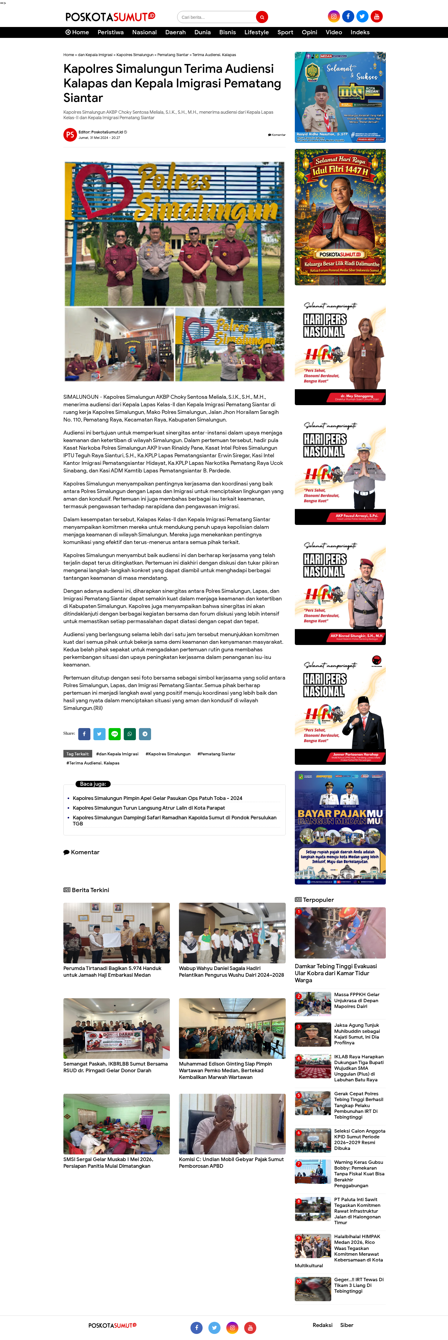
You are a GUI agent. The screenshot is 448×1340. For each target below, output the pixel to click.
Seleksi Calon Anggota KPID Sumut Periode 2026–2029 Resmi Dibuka (360, 1140)
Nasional (144, 32)
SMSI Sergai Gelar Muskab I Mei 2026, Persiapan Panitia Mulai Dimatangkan (108, 1162)
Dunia (202, 32)
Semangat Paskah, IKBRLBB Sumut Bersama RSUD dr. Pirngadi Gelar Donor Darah (115, 1067)
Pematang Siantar (173, 54)
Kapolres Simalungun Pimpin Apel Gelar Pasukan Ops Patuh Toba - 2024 (157, 798)
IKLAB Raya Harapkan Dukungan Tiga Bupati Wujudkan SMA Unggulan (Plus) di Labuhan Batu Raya (359, 1068)
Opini (309, 32)
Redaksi (323, 1325)
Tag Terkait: (77, 754)
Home (77, 32)
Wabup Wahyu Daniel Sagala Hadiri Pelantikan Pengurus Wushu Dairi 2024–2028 (231, 971)
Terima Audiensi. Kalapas (214, 54)
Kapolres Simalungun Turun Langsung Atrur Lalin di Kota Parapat (149, 808)
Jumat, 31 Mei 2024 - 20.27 (99, 138)
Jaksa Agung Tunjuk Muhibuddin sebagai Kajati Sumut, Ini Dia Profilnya (357, 1034)
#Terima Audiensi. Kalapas (93, 763)
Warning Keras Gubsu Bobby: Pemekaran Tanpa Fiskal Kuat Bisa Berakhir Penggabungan (359, 1174)
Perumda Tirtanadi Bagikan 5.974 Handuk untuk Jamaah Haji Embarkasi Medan (112, 971)
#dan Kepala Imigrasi (117, 754)
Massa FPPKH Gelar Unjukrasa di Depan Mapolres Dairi (356, 1000)
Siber (346, 1325)
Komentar (277, 135)
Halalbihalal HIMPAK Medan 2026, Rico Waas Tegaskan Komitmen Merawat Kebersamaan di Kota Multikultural (339, 1251)
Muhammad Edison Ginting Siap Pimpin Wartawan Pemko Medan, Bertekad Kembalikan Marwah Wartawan (225, 1070)
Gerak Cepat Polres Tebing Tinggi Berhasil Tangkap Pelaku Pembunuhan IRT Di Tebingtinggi (358, 1105)
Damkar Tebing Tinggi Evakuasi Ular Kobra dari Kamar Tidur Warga (336, 973)
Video (334, 32)
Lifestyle (256, 32)
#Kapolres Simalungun (168, 754)
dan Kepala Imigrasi (95, 54)
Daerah (175, 32)
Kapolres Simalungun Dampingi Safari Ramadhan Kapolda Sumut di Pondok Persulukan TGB (175, 820)
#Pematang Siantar (216, 754)
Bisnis (227, 32)
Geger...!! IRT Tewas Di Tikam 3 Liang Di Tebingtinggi (359, 1285)
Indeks (360, 32)
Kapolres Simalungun (134, 54)
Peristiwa (111, 32)
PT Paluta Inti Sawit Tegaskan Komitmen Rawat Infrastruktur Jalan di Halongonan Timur (357, 1211)
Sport (285, 32)
